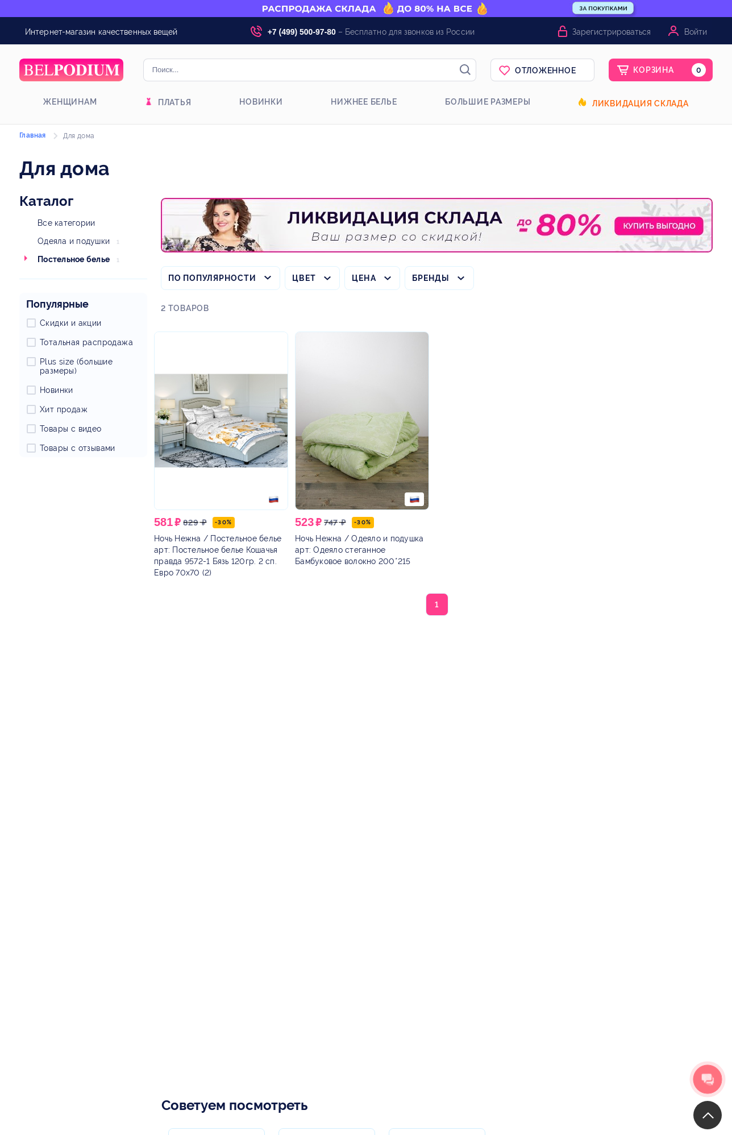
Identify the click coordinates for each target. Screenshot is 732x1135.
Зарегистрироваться (611, 31)
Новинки (260, 101)
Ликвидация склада (640, 103)
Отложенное (545, 70)
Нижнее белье (364, 101)
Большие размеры (487, 101)
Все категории (66, 222)
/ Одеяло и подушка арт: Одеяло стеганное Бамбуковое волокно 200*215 (359, 550)
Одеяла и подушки (74, 241)
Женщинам (70, 101)
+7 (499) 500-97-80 (302, 31)
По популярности (212, 278)
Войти (695, 31)
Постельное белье (74, 259)
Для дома (78, 136)
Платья (175, 102)
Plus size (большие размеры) (76, 366)
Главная (32, 135)
